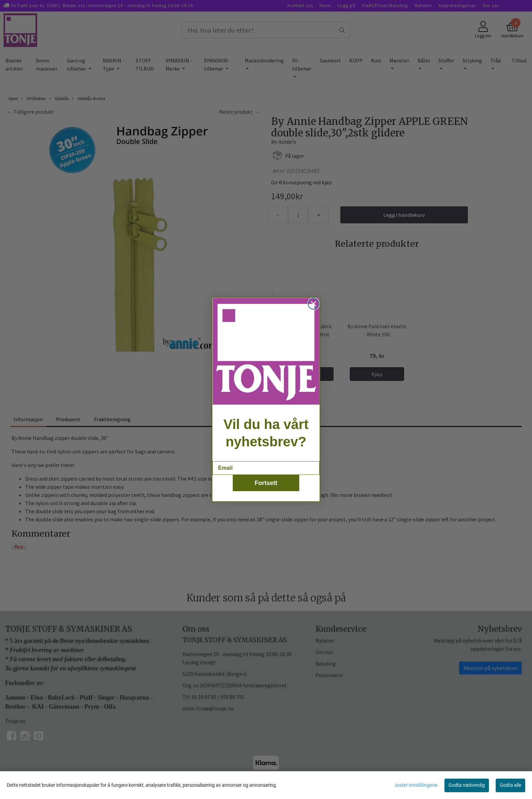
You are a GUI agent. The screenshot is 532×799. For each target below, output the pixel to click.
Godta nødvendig (467, 785)
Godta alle (510, 785)
